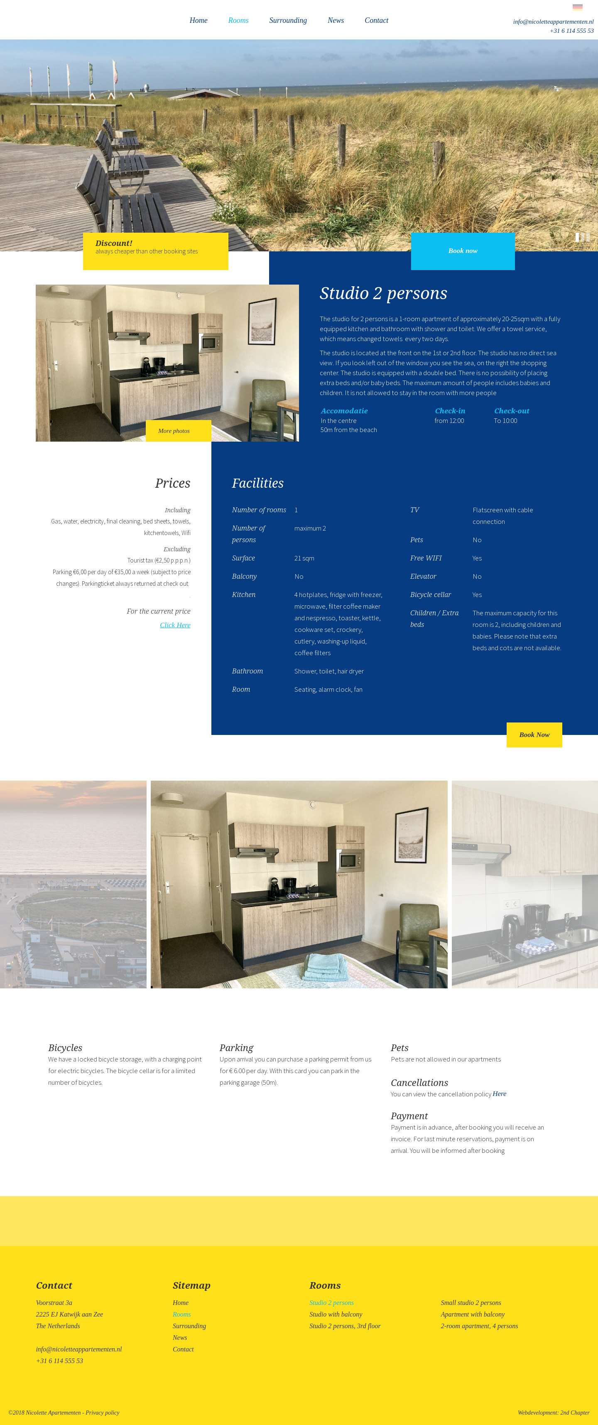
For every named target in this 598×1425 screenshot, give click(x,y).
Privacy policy (102, 1413)
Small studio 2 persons (471, 1302)
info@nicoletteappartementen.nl (553, 21)
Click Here (175, 625)
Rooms (238, 20)
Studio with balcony (335, 1314)
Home (199, 20)
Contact (376, 20)
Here (499, 1094)
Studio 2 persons (331, 1302)
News (336, 20)
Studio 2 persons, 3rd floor (344, 1325)
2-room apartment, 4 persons (479, 1325)
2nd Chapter (575, 1413)
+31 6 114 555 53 (571, 30)
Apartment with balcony (473, 1314)
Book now (463, 251)
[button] (578, 236)
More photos (178, 431)
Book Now (534, 735)
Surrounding (288, 20)
